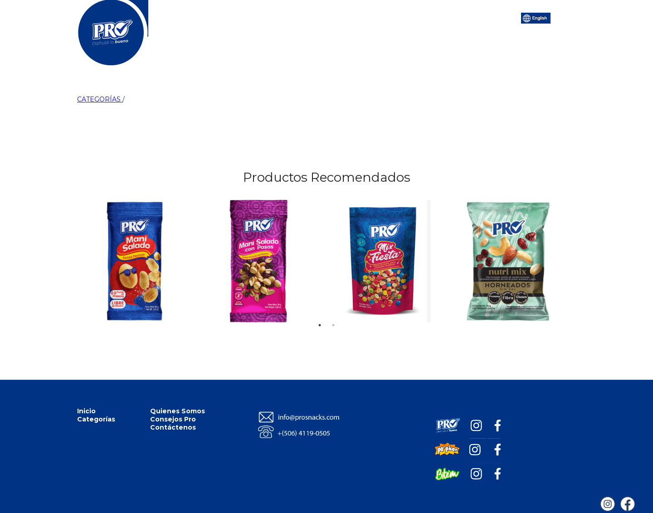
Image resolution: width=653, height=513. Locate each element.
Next (558, 216)
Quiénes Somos (310, 17)
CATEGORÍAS (99, 99)
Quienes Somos (177, 411)
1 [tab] (319, 311)
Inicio (204, 17)
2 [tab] (333, 311)
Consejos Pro (376, 17)
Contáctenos (437, 17)
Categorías (248, 17)
